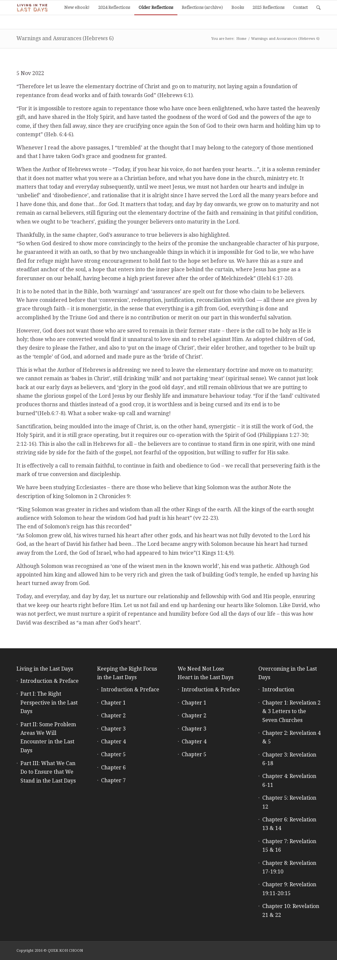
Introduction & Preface (49, 681)
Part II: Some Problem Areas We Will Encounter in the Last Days (48, 737)
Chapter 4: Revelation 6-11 (289, 780)
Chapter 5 (113, 754)
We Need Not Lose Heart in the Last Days (205, 673)
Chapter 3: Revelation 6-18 (289, 759)
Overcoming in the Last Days (287, 673)
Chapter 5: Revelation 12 (289, 802)
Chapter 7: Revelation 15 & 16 (289, 845)
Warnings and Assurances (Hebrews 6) (65, 38)
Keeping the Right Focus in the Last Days (127, 673)
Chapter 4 (113, 741)
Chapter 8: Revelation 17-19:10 (289, 867)
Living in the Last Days (44, 669)
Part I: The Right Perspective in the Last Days (49, 702)
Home (241, 39)
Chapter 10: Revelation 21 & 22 (290, 910)
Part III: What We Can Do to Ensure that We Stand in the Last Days (48, 772)
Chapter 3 (113, 729)
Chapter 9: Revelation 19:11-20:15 (289, 888)
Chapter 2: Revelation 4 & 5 (291, 737)
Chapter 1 (113, 703)
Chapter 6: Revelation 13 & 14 (289, 823)
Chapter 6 (113, 767)
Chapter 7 (113, 780)
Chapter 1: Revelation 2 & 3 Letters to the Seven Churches (291, 711)
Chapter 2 (113, 715)
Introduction (278, 689)
